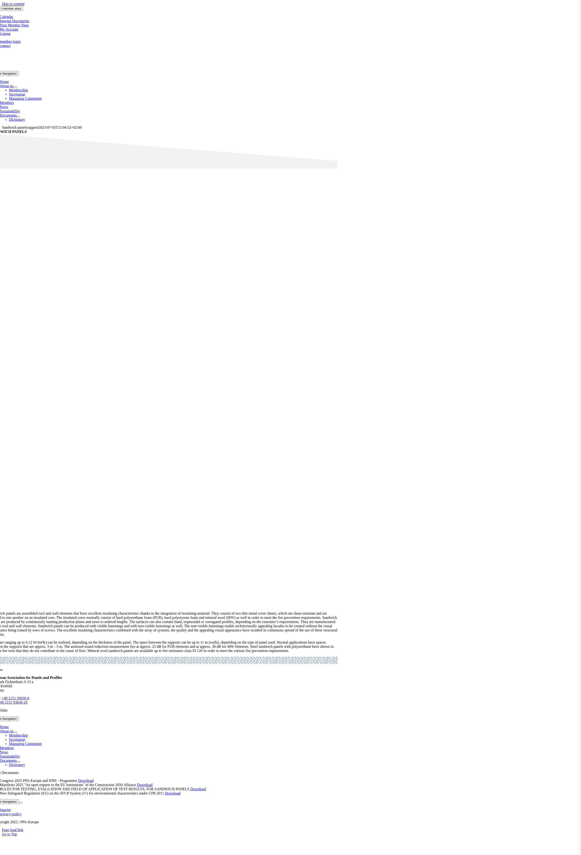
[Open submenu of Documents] (18, 116)
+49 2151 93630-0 (15, 698)
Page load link (12, 830)
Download (86, 781)
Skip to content (13, 4)
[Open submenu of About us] (15, 87)
